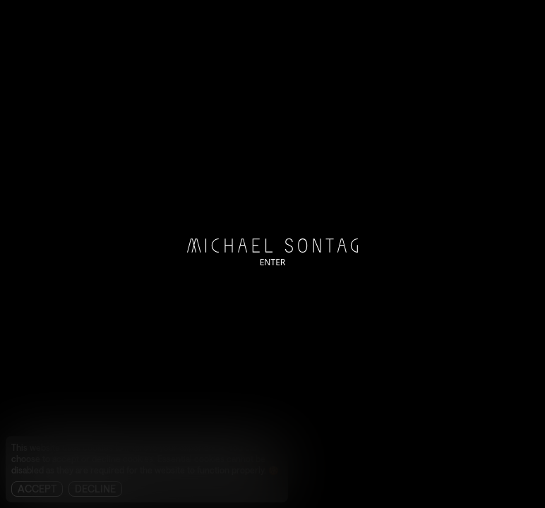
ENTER (273, 262)
